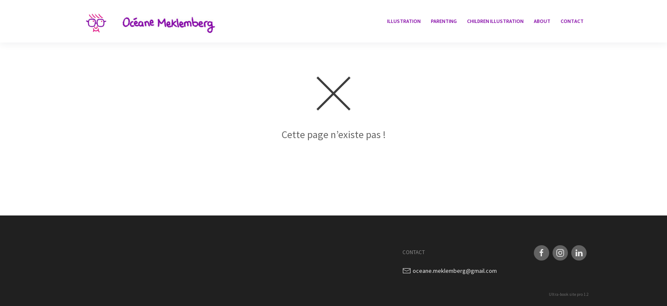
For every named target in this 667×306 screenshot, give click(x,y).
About (542, 21)
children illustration (495, 21)
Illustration (404, 21)
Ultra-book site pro (566, 294)
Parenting (444, 21)
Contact (572, 21)
